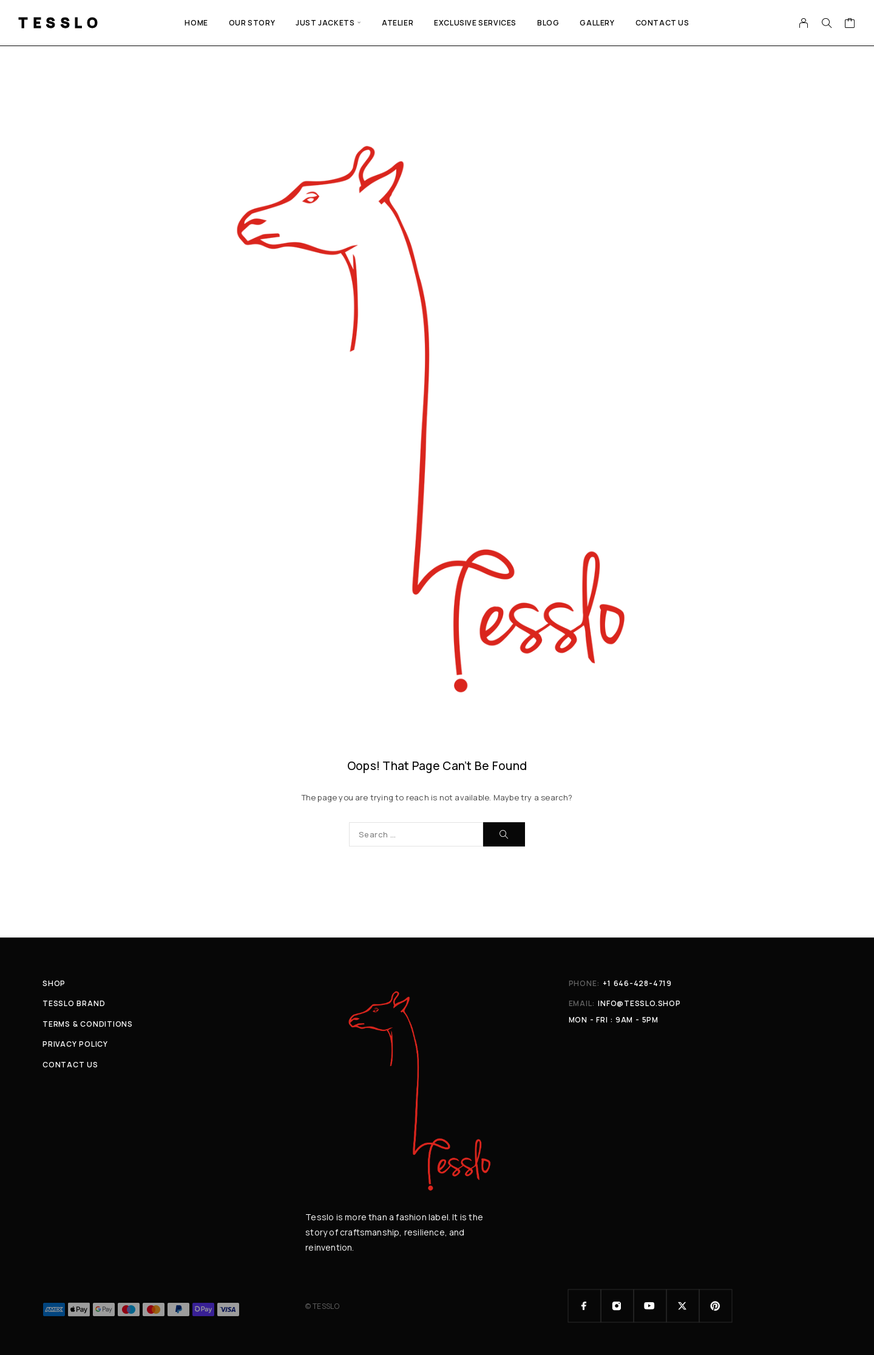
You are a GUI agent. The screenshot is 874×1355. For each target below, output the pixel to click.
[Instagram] (617, 1305)
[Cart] (850, 24)
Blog (548, 23)
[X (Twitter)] (682, 1305)
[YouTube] (650, 1305)
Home (196, 23)
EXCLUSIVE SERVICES (475, 23)
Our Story (252, 23)
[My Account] (804, 23)
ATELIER (397, 23)
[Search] (826, 23)
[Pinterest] (715, 1305)
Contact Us (662, 23)
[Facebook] (584, 1305)
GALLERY (597, 23)
